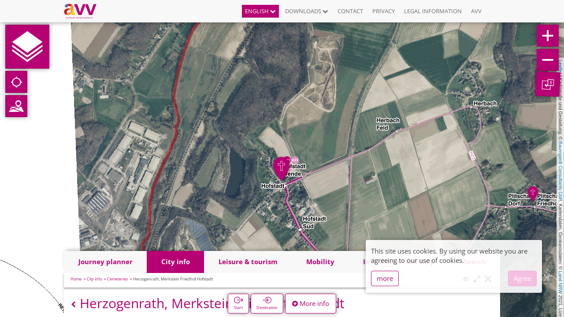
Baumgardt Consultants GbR (560, 171)
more (385, 278)
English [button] (260, 11)
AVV (476, 11)
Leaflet (560, 67)
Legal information (433, 11)
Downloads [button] (306, 11)
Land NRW (560, 282)
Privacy (383, 11)
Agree (522, 278)
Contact (350, 11)
